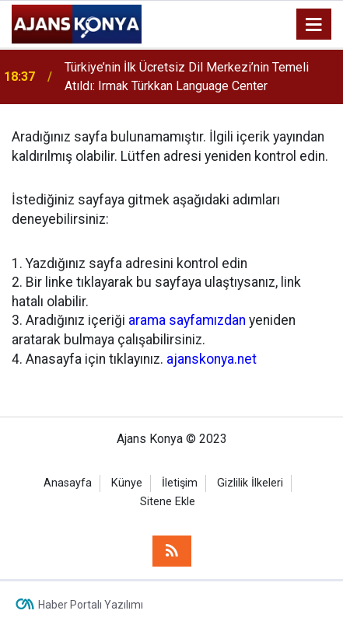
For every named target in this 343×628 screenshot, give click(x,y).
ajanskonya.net (211, 359)
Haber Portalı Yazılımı (90, 604)
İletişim (180, 483)
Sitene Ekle (167, 501)
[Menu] (314, 25)
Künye (126, 483)
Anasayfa (68, 483)
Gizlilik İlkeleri (250, 483)
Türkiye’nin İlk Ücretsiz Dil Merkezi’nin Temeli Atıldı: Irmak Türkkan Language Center (187, 76)
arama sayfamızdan (187, 320)
